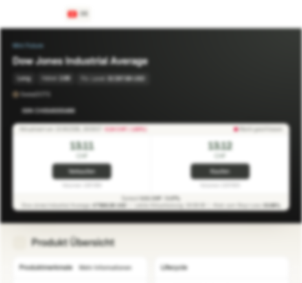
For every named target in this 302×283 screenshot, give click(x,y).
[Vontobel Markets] (34, 14)
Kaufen (220, 171)
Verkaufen (81, 171)
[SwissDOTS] (56, 94)
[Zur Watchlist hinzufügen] (266, 111)
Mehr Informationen (110, 268)
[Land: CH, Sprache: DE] (78, 14)
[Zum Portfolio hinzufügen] (281, 111)
